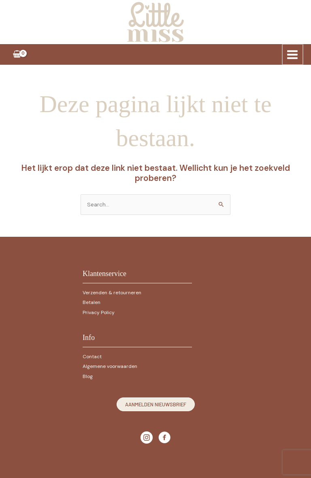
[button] (156, 402)
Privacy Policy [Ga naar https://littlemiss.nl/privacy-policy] (99, 310)
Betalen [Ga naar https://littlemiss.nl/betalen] (91, 300)
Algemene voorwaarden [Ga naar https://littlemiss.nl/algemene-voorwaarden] (110, 364)
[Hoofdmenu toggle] (293, 53)
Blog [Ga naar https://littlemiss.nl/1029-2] (88, 374)
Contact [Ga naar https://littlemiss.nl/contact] (92, 354)
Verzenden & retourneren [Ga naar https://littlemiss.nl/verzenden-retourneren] (112, 290)
